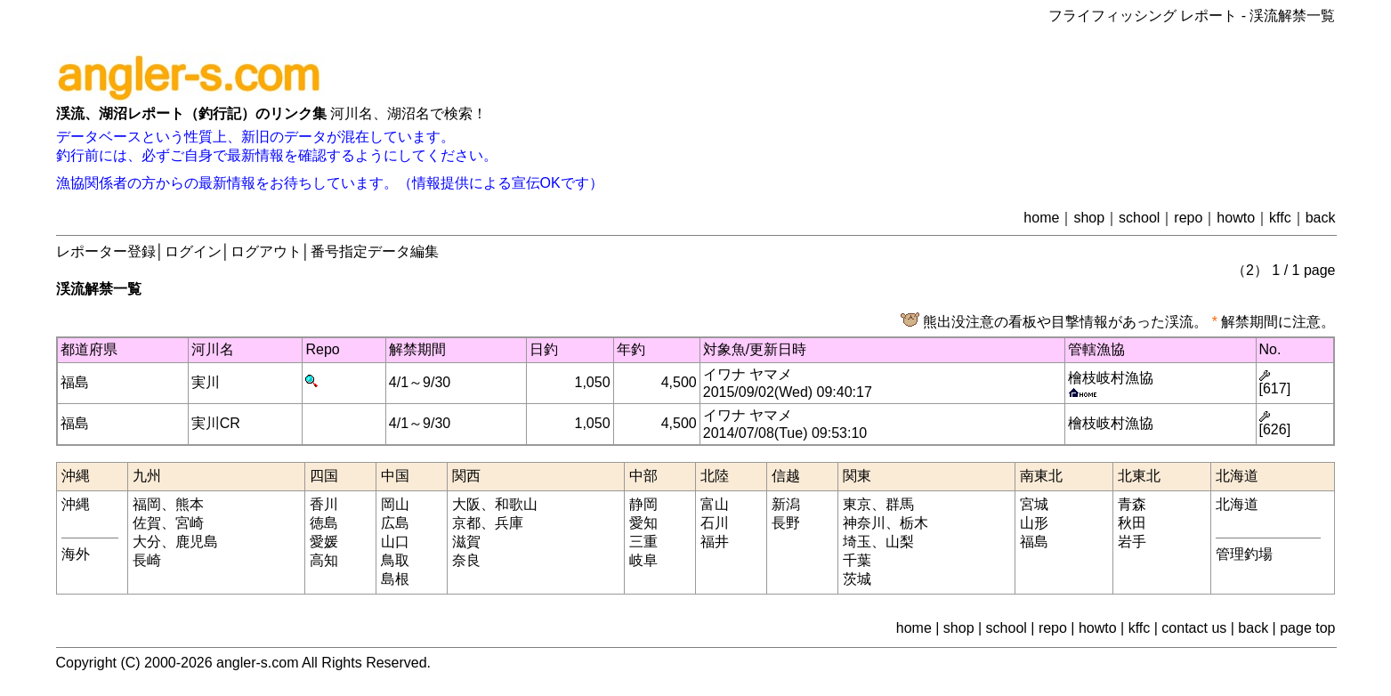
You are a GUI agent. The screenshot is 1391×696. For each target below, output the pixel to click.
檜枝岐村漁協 (1110, 377)
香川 (324, 504)
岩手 (1132, 541)
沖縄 (75, 504)
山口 (395, 541)
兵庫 (509, 522)
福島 (75, 382)
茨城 (857, 579)
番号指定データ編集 (375, 251)
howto (1236, 217)
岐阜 (643, 560)
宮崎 (189, 522)
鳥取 (395, 560)
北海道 (1237, 504)
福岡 (147, 504)
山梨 (900, 541)
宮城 (1034, 504)
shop (1088, 217)
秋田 (1132, 522)
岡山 (395, 504)
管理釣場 (1244, 554)
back (1321, 217)
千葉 (857, 560)
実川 (205, 382)
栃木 (914, 522)
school (1139, 217)
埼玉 (857, 541)
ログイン (193, 251)
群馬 (900, 504)
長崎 (147, 560)
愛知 (643, 522)
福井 (714, 541)
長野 (786, 522)
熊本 (189, 504)
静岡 (643, 504)
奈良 (466, 560)
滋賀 (466, 541)
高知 (324, 560)
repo (1188, 217)
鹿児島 (196, 541)
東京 (857, 504)
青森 (1132, 504)
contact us (1193, 627)
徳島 (324, 522)
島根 (395, 579)
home (1041, 217)
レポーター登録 (106, 251)
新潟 (786, 504)
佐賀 (147, 522)
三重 (643, 541)
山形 (1034, 522)
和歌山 (516, 504)
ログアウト (266, 251)
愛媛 (324, 541)
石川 (714, 522)
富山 (714, 504)
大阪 (466, 504)
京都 (466, 522)
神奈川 (864, 522)
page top (1307, 627)
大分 (147, 541)
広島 (395, 522)
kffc (1280, 217)
